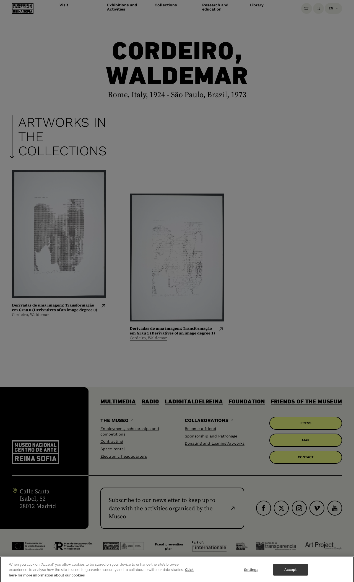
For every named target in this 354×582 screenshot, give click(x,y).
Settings (251, 572)
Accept (290, 572)
